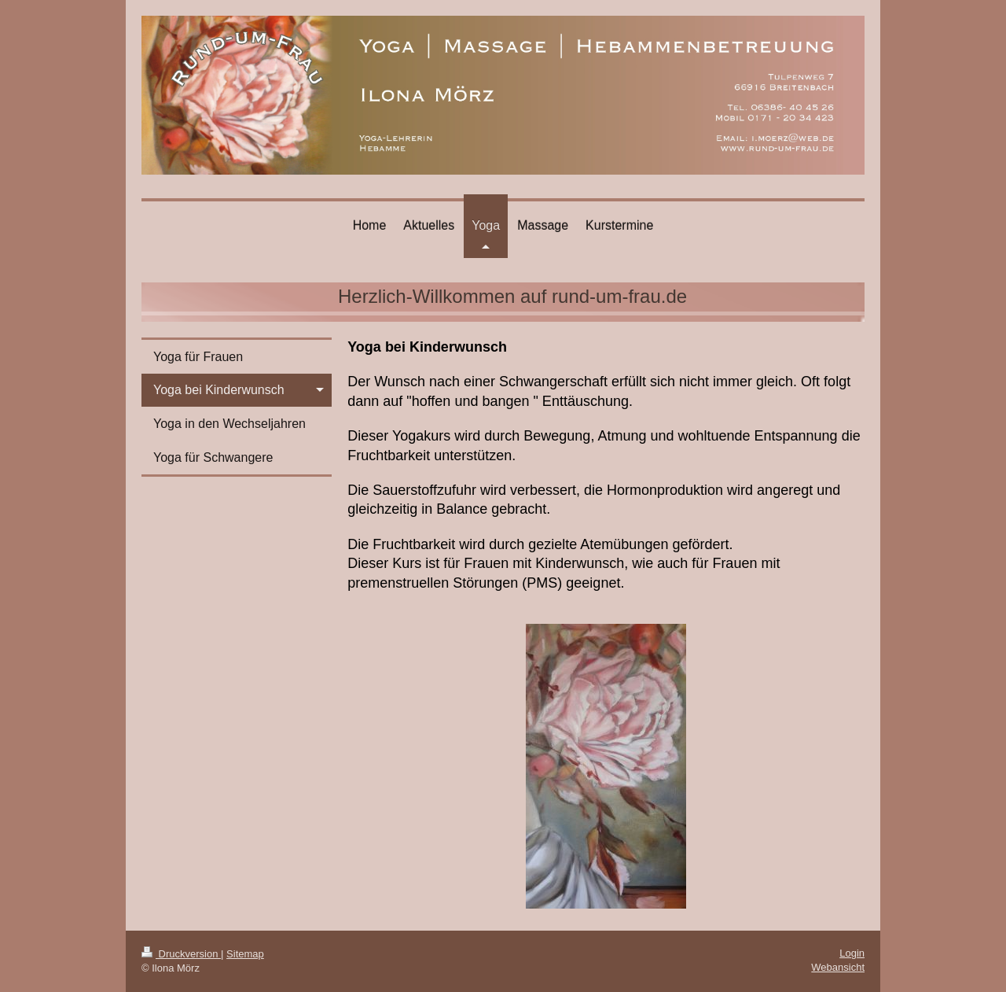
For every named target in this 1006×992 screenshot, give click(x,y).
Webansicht (838, 967)
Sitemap (245, 954)
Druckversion (181, 954)
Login (852, 953)
